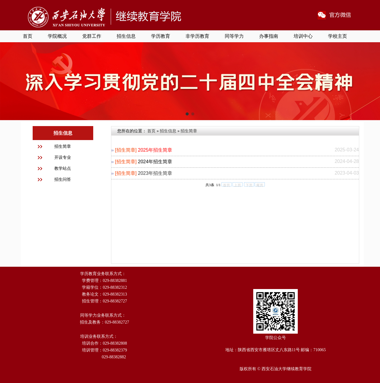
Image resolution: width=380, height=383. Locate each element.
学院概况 (57, 36)
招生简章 (62, 146)
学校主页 (337, 36)
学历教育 (160, 36)
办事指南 (268, 36)
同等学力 (234, 36)
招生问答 (62, 179)
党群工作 (91, 36)
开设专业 (62, 157)
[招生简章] (126, 150)
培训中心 (303, 36)
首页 (27, 36)
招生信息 (126, 36)
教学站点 (62, 168)
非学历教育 (197, 36)
